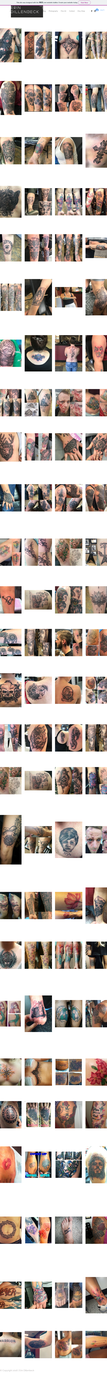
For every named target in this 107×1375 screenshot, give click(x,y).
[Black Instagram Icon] (95, 11)
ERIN (17, 7)
